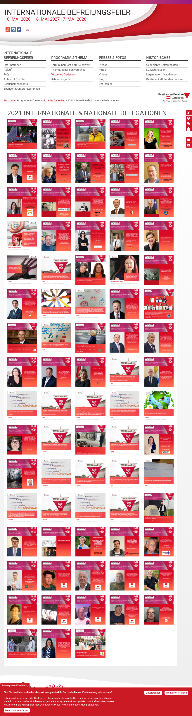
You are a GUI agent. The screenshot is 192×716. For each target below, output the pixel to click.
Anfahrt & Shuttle (14, 79)
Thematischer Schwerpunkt (68, 70)
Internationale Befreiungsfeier (67, 15)
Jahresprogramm (61, 79)
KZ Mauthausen (155, 70)
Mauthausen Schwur (189, 123)
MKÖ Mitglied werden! (189, 112)
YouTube (8, 29)
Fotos (102, 70)
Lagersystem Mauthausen (162, 74)
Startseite (9, 100)
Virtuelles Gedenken (63, 74)
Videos (103, 74)
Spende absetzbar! (189, 118)
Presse (103, 65)
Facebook (19, 29)
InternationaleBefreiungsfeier (18, 55)
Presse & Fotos (112, 58)
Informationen (12, 65)
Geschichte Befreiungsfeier (162, 65)
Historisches (158, 58)
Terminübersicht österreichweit (70, 65)
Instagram (13, 29)
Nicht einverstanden (176, 692)
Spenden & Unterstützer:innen (22, 89)
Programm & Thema (69, 58)
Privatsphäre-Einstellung (15, 685)
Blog (101, 79)
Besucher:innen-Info (16, 84)
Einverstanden (153, 692)
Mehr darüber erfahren (16, 710)
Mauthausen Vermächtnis (189, 128)
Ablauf (8, 70)
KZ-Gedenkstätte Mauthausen (164, 79)
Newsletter (189, 139)
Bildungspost (189, 145)
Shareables (106, 84)
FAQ (6, 74)
